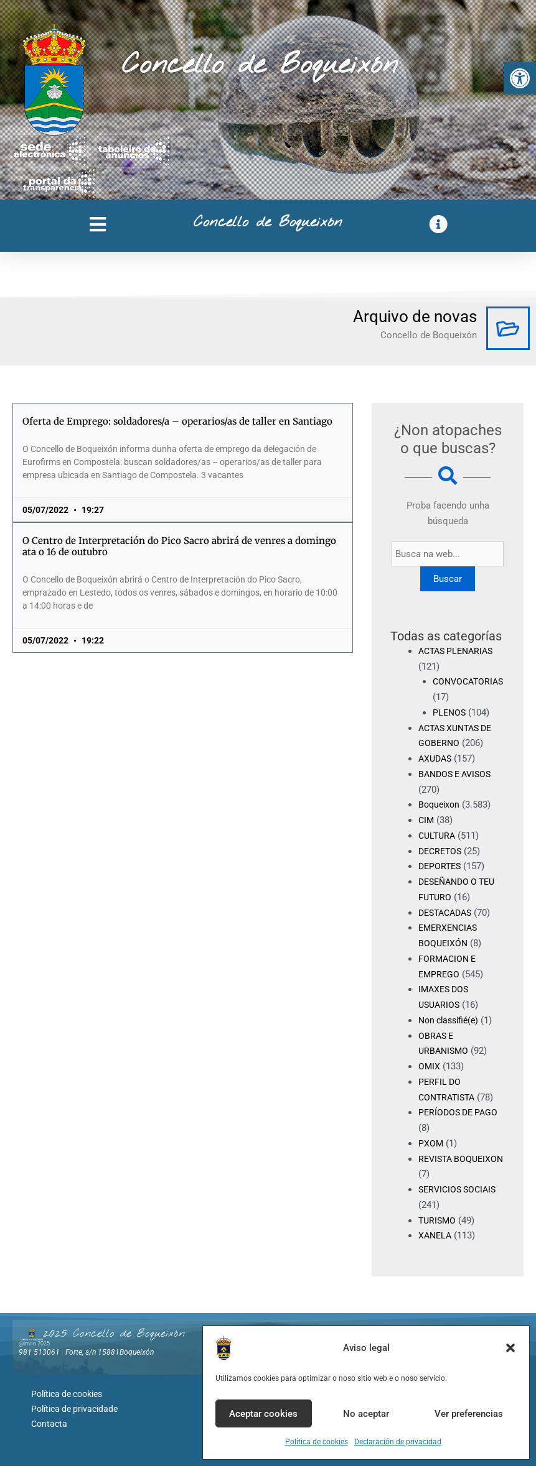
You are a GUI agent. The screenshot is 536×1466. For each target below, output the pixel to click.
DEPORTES (441, 866)
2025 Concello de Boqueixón (114, 1333)
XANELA (436, 1235)
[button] (520, 78)
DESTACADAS (447, 912)
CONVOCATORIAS (470, 681)
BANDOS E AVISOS (457, 774)
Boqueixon (440, 804)
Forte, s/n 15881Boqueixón (109, 1352)
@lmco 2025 (34, 1343)
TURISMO (438, 1220)
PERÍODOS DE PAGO (460, 1112)
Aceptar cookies (263, 1413)
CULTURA (438, 835)
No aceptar (366, 1413)
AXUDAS (436, 758)
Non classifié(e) (451, 1020)
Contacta (49, 1419)
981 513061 (39, 1352)
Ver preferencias (469, 1413)
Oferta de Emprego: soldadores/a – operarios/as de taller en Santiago (177, 421)
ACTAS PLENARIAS (458, 651)
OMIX (429, 1066)
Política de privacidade (74, 1406)
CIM (426, 820)
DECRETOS (441, 851)
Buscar (449, 578)
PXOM (431, 1143)
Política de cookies (316, 1441)
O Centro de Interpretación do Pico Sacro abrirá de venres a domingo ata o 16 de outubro (179, 546)
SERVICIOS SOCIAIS (460, 1189)
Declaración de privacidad (397, 1441)
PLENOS (450, 712)
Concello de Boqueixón (260, 65)
